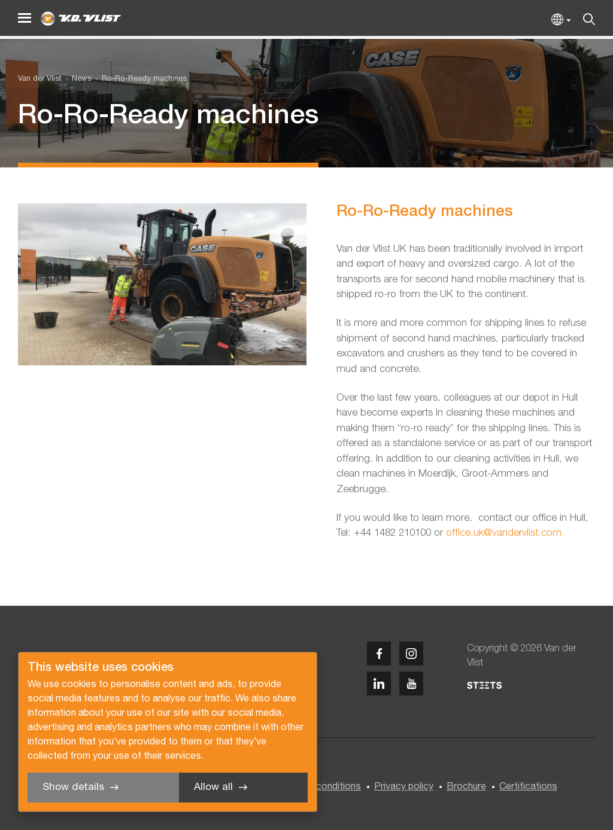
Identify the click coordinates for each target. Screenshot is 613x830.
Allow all (213, 787)
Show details (73, 787)
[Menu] (24, 18)
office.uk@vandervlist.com (504, 533)
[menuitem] (77, 79)
